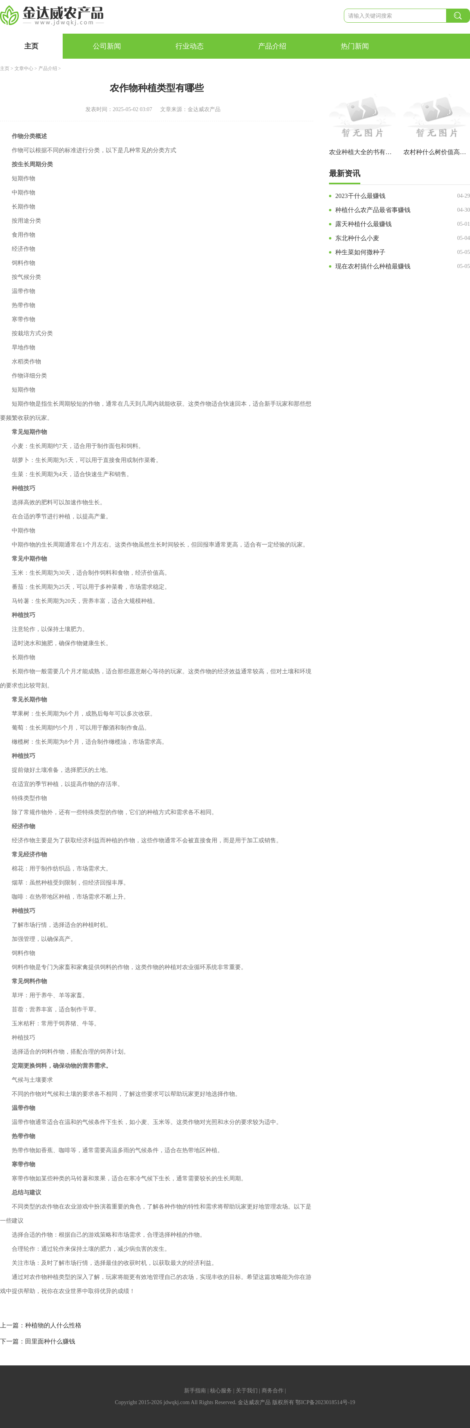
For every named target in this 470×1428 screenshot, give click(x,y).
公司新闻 (107, 46)
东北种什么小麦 (357, 238)
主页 (31, 46)
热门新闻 (355, 46)
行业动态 (189, 46)
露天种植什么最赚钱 (363, 224)
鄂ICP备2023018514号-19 (325, 1402)
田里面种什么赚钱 (50, 1341)
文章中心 (23, 68)
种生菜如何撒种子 (360, 252)
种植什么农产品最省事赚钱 (372, 210)
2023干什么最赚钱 (360, 195)
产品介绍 (272, 46)
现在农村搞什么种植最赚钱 (372, 266)
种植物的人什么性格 (53, 1325)
